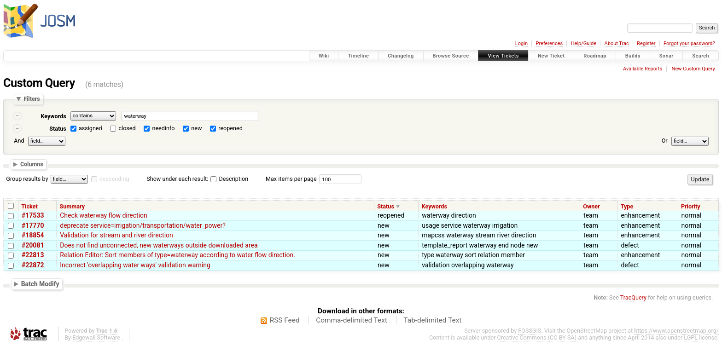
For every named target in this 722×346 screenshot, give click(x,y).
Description (229, 178)
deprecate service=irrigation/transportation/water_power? (143, 225)
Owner (591, 206)
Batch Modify (40, 284)
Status (57, 128)
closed (127, 128)
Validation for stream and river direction (116, 235)
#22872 (33, 265)
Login (521, 43)
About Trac (617, 43)
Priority (690, 206)
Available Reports (642, 69)
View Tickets (503, 56)
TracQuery (633, 297)
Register (646, 43)
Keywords (53, 116)
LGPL (691, 337)
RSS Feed (285, 320)
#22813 (33, 255)
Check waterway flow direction (103, 215)
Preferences (549, 43)
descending (114, 178)
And (19, 140)
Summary (72, 206)
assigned (90, 128)
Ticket (29, 206)
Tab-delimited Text (432, 320)
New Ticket (551, 56)
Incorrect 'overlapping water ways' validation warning (135, 265)
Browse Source (451, 56)
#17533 (33, 215)
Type (627, 206)
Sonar (666, 56)
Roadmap (594, 56)
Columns (31, 164)
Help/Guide (583, 43)
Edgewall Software (96, 337)
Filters (31, 99)
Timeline (358, 56)
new (196, 128)
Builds (632, 56)
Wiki (324, 56)
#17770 (33, 225)
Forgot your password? (689, 43)
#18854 (33, 235)
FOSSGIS (529, 330)
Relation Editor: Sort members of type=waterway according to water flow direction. (177, 255)
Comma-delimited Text (351, 320)
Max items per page (291, 178)
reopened (230, 128)
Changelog (400, 56)
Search (700, 56)
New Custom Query (693, 69)
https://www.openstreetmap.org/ (676, 330)
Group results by (27, 178)
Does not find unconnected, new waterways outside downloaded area (158, 245)
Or (665, 140)
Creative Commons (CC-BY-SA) (537, 337)
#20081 (33, 245)
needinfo (163, 128)
